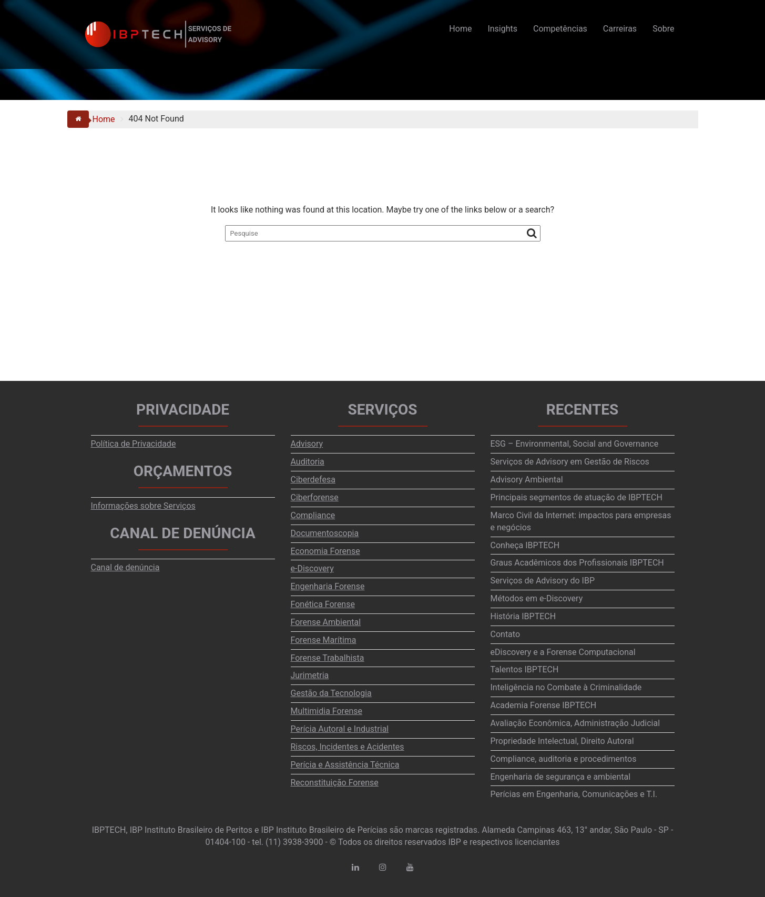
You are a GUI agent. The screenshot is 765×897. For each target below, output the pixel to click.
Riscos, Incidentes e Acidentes (347, 747)
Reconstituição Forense (335, 783)
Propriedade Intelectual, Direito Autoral (562, 741)
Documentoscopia (325, 533)
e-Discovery (312, 568)
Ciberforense (315, 497)
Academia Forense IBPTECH (544, 705)
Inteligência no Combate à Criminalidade (566, 687)
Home (460, 29)
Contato (506, 634)
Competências (560, 29)
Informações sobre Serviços (143, 506)
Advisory (307, 444)
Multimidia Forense (326, 711)
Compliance (313, 515)
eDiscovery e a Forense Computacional (563, 652)
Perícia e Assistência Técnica (345, 765)
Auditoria (307, 462)
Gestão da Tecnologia (331, 693)
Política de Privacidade (133, 444)
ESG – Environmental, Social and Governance (575, 444)
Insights (502, 29)
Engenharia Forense (328, 586)
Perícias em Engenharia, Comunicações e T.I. (574, 794)
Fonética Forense (323, 604)
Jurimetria (310, 675)
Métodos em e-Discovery (537, 598)
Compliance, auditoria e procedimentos (564, 759)
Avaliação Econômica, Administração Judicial (575, 723)
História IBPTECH (523, 616)
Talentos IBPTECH (525, 669)
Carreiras (620, 29)
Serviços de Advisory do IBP (543, 581)
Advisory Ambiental (527, 480)
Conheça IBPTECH (525, 545)
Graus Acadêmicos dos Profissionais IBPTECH (577, 563)
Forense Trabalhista (327, 658)
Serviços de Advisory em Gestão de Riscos (570, 462)
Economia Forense (325, 551)
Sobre (663, 29)
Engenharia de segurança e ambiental (561, 777)
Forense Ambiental (326, 622)
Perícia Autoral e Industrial (340, 729)
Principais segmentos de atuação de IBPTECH (576, 497)
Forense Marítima (323, 640)
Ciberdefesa (313, 480)
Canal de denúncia (125, 567)
